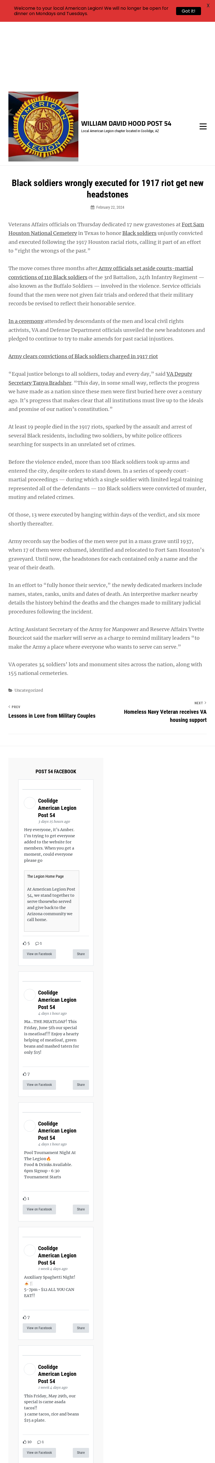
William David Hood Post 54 (126, 58)
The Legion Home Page (45, 810)
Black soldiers (139, 167)
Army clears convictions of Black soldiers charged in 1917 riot (83, 290)
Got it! (188, 11)
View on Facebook (39, 888)
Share (81, 888)
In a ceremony (25, 255)
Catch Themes (125, 1449)
